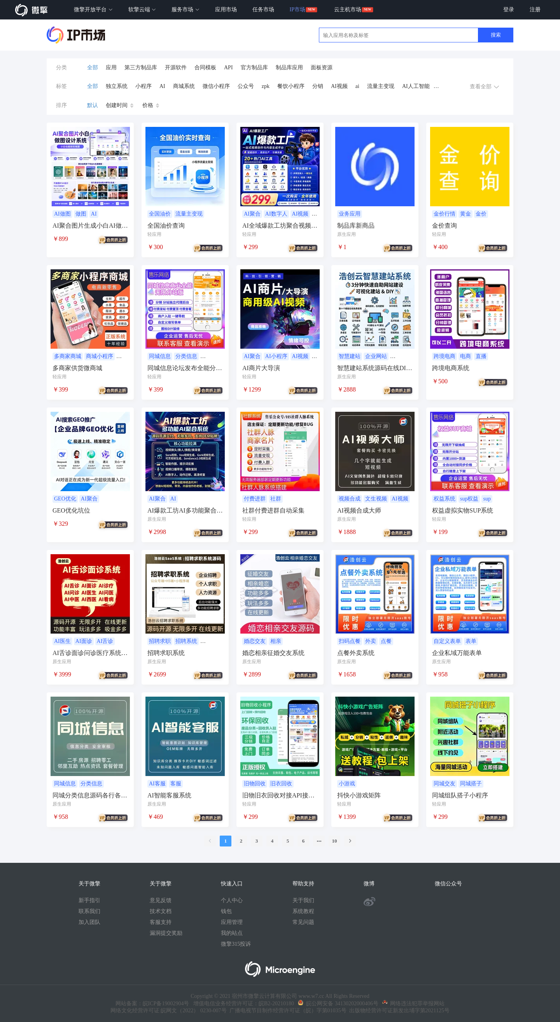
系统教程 (303, 911)
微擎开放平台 (93, 9)
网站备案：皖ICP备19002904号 (152, 1003)
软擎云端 (142, 9)
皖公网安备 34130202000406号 (338, 1003)
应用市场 (226, 9)
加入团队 (89, 922)
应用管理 (232, 922)
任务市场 (263, 9)
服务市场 (186, 9)
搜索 (496, 35)
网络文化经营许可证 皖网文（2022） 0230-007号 (168, 1010)
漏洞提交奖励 (166, 933)
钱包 (226, 911)
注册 (535, 9)
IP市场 (297, 9)
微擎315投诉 (236, 944)
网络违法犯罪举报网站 (413, 1003)
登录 (508, 9)
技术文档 (161, 911)
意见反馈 (161, 900)
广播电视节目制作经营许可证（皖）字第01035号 (286, 1010)
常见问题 (303, 922)
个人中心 (232, 900)
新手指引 (89, 900)
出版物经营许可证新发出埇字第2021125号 (398, 1010)
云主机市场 (347, 9)
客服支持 (161, 922)
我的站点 (232, 933)
